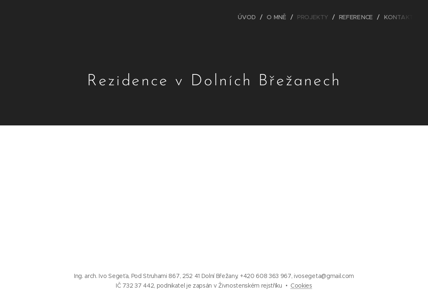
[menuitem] (252, 17)
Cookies (301, 285)
